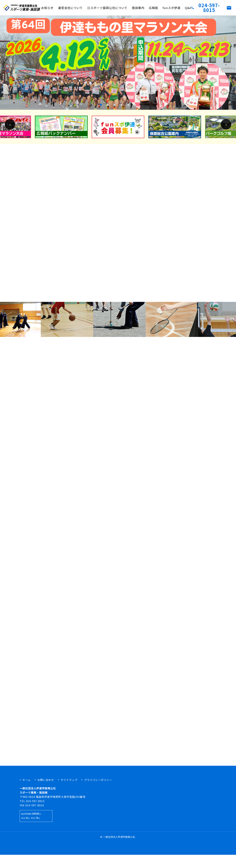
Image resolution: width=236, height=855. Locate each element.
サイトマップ (69, 780)
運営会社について (70, 8)
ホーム (26, 780)
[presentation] (10, 127)
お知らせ (47, 8)
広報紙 (153, 8)
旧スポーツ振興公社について (107, 8)
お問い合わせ (45, 780)
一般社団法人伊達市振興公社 (119, 836)
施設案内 (138, 8)
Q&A (188, 8)
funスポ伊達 (171, 8)
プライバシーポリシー (98, 780)
